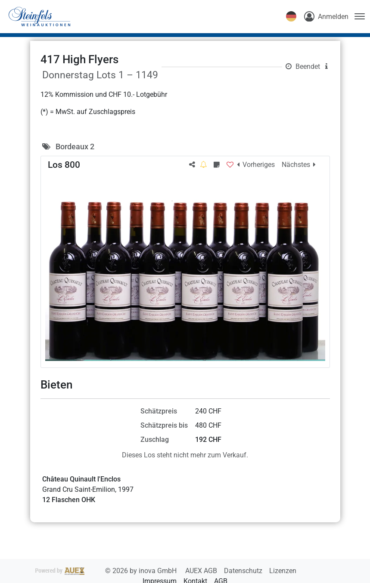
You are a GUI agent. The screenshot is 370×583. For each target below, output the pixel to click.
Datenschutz (244, 571)
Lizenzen (282, 571)
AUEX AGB (202, 571)
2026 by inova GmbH (106, 571)
